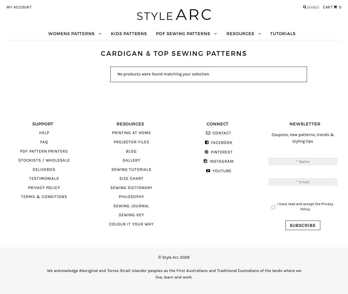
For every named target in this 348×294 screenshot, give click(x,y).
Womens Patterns (71, 33)
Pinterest (221, 152)
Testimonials (44, 178)
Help (44, 133)
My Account (19, 7)
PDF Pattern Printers (44, 151)
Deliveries (44, 169)
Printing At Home (131, 133)
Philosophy (131, 196)
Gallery (131, 160)
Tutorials (282, 33)
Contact (222, 133)
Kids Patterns (129, 33)
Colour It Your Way (131, 224)
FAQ (44, 142)
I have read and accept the (305, 206)
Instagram (222, 161)
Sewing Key (131, 215)
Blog (131, 151)
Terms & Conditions (44, 196)
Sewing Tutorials (131, 169)
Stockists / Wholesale (44, 160)
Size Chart (131, 178)
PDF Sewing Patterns (183, 33)
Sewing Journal (131, 206)
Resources (240, 33)
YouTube (222, 171)
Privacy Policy (44, 187)
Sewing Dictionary (131, 187)
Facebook (221, 142)
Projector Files (131, 142)
